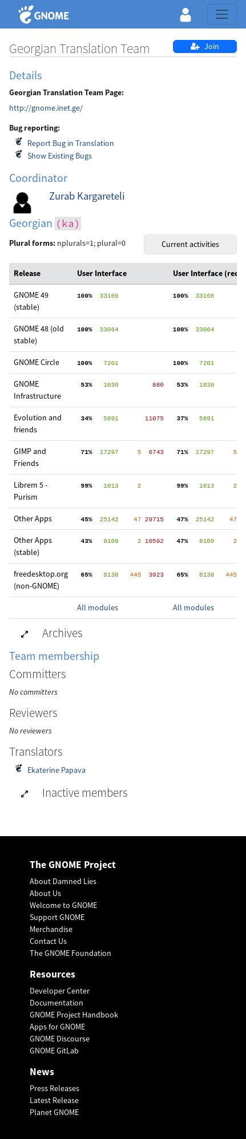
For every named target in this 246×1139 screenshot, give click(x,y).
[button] (185, 14)
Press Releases (54, 1088)
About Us (45, 893)
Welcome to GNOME (63, 905)
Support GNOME (57, 917)
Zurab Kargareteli (87, 195)
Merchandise (51, 929)
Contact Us (48, 941)
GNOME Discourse (60, 1038)
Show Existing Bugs (59, 156)
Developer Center (60, 991)
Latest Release (54, 1100)
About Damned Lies (63, 881)
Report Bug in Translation (70, 143)
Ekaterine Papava (56, 770)
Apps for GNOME (57, 1027)
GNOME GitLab (54, 1050)
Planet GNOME (54, 1112)
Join (205, 46)
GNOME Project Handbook (74, 1015)
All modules (97, 607)
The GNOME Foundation (70, 953)
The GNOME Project (73, 865)
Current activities (190, 244)
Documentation (56, 1003)
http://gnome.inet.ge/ (46, 108)
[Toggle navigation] (222, 14)
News (42, 1072)
